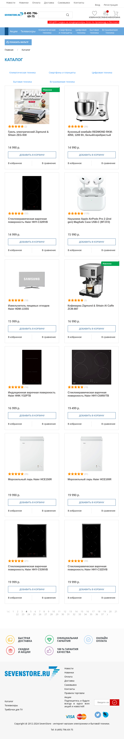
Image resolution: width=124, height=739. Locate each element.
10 (53, 611)
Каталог (9, 701)
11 (59, 611)
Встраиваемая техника (62, 81)
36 (96, 614)
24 (28, 614)
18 (99, 611)
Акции (13, 31)
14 (76, 611)
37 (102, 614)
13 (70, 611)
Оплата (36, 3)
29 (57, 614)
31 (68, 614)
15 (82, 611)
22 (17, 614)
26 (40, 614)
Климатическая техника (22, 72)
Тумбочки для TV (14, 709)
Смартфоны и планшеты (62, 72)
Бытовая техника (22, 81)
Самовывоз (64, 3)
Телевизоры (28, 31)
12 (65, 611)
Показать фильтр (17, 42)
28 (51, 614)
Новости (10, 3)
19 (104, 611)
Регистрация (111, 5)
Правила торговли (74, 693)
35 (91, 614)
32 (74, 614)
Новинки (24, 3)
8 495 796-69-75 (31, 14)
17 (93, 611)
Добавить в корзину (32, 154)
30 (62, 614)
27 (45, 614)
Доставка (49, 3)
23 (23, 614)
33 (79, 614)
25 (34, 614)
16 (87, 611)
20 (110, 611)
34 (85, 614)
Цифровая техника (101, 72)
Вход (97, 5)
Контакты (79, 3)
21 (116, 611)
